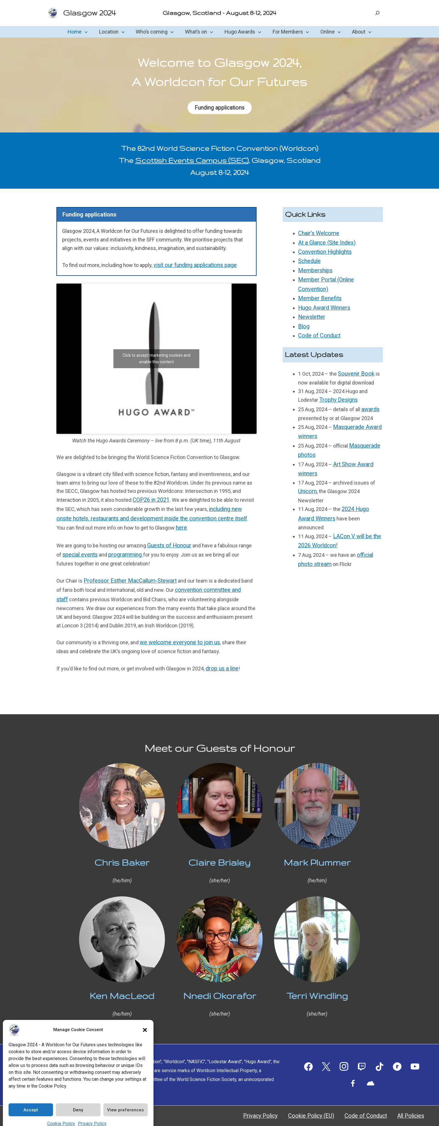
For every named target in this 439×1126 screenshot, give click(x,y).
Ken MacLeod (122, 987)
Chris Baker (122, 854)
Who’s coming (156, 32)
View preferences (125, 1100)
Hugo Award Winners (322, 293)
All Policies (416, 1107)
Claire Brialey (219, 854)
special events (79, 551)
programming (122, 551)
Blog (303, 311)
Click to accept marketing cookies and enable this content (156, 358)
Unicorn (307, 467)
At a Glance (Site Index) (324, 242)
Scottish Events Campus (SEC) (192, 161)
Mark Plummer (317, 854)
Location (114, 32)
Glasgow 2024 (89, 13)
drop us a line (221, 660)
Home (82, 32)
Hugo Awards (242, 32)
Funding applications (219, 108)
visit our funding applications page (192, 266)
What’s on (200, 32)
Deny (78, 1100)
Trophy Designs (337, 382)
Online (328, 32)
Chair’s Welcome (317, 234)
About (357, 32)
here (152, 525)
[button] (145, 1021)
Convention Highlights (323, 251)
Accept (30, 1100)
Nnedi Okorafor (219, 987)
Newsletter (311, 302)
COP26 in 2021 (149, 500)
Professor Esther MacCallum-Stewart (126, 576)
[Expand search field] (377, 13)
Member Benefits (318, 285)
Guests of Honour (167, 542)
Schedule (309, 260)
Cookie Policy (61, 1114)
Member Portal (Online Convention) (338, 277)
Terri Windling (317, 987)
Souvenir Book (354, 356)
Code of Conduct (317, 319)
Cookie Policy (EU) (334, 1107)
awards (369, 390)
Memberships (314, 268)
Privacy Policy (92, 1114)
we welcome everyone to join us (176, 635)
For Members (289, 32)
